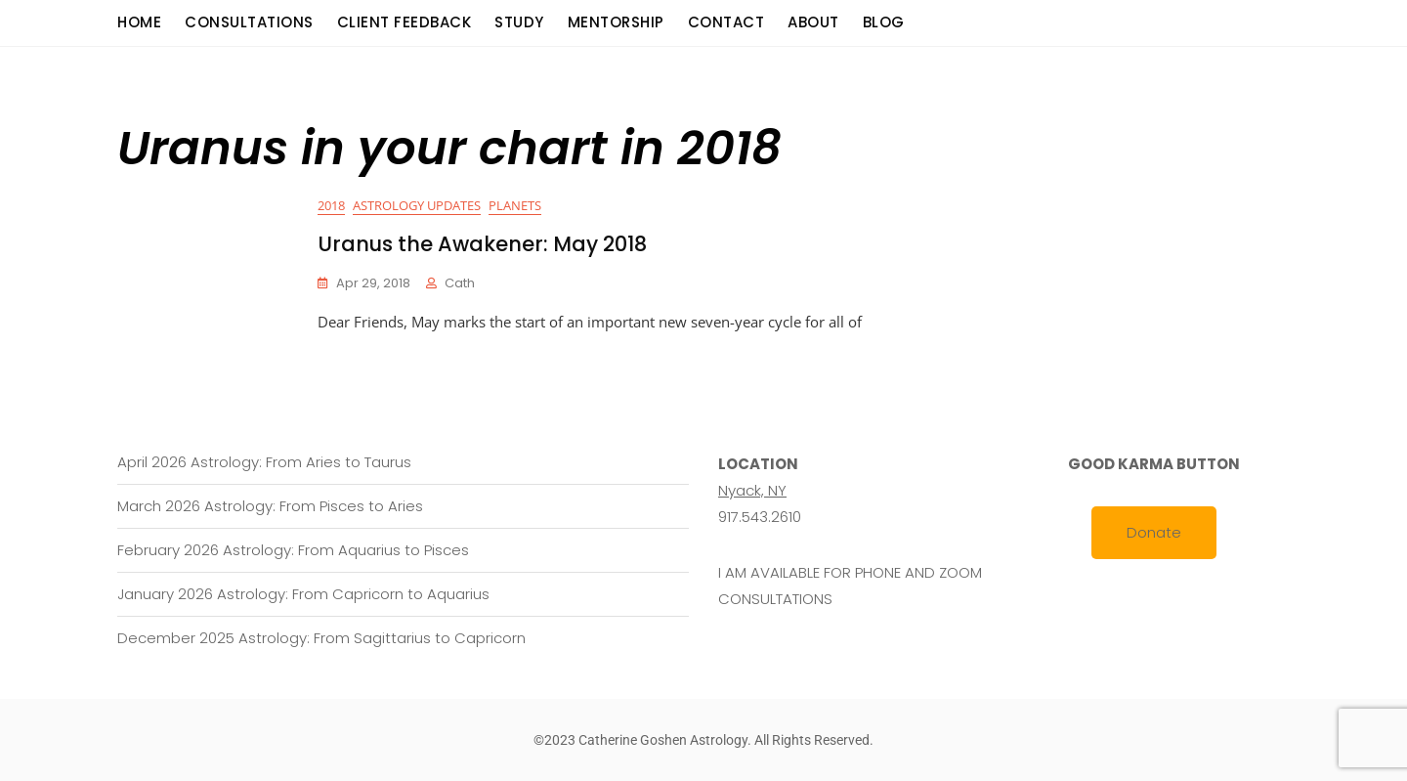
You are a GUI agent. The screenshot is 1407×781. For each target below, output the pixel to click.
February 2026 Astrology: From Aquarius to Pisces (293, 550)
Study (519, 22)
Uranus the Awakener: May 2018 (482, 244)
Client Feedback (404, 22)
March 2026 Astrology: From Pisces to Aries (270, 506)
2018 (331, 205)
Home (139, 22)
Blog (884, 22)
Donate (1154, 532)
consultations (249, 22)
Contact (726, 22)
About (813, 22)
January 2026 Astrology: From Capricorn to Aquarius (303, 594)
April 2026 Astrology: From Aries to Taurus (264, 462)
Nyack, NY (752, 490)
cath (460, 283)
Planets (515, 205)
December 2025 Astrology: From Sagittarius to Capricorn (321, 638)
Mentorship (616, 22)
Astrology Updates (417, 205)
